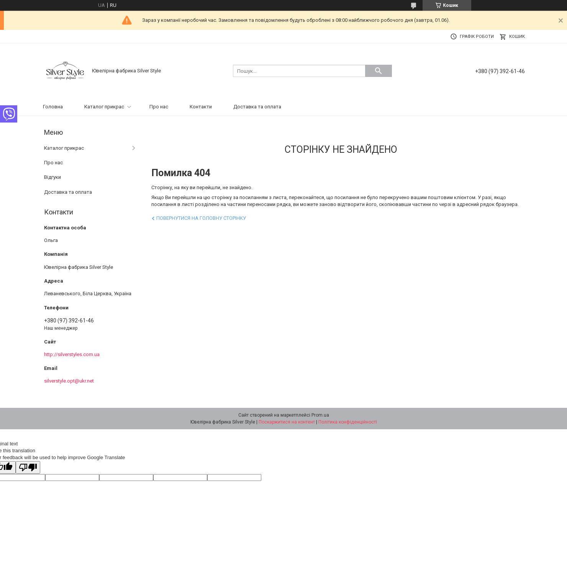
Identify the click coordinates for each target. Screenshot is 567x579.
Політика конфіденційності (347, 422)
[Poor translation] (28, 467)
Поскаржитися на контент (287, 422)
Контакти (201, 107)
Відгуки (52, 177)
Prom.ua (320, 415)
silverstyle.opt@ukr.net (69, 381)
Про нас (158, 107)
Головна (53, 107)
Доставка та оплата (257, 107)
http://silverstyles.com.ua (72, 354)
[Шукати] (378, 71)
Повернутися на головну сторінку (201, 218)
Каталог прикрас (104, 107)
